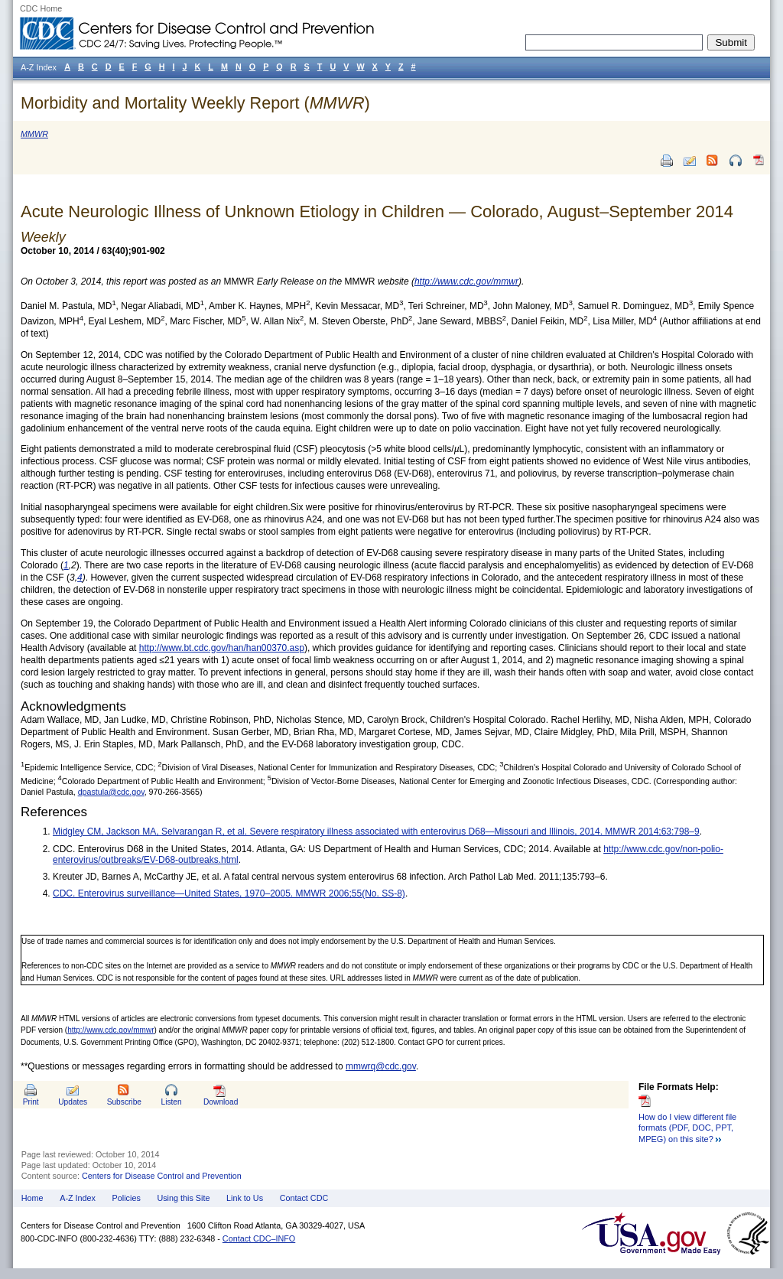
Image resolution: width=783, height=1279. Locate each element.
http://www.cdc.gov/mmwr (110, 1030)
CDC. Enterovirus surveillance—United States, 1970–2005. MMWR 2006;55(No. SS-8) (229, 893)
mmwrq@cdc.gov (381, 1066)
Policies (126, 1198)
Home (32, 1198)
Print (31, 1102)
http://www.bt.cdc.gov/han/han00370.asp (221, 648)
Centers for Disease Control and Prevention (162, 1175)
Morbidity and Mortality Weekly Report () (195, 102)
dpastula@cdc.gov (111, 791)
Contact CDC (304, 1198)
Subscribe (124, 1102)
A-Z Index (78, 1198)
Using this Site (183, 1198)
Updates (72, 1102)
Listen (171, 1102)
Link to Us (244, 1198)
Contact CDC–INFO (259, 1238)
